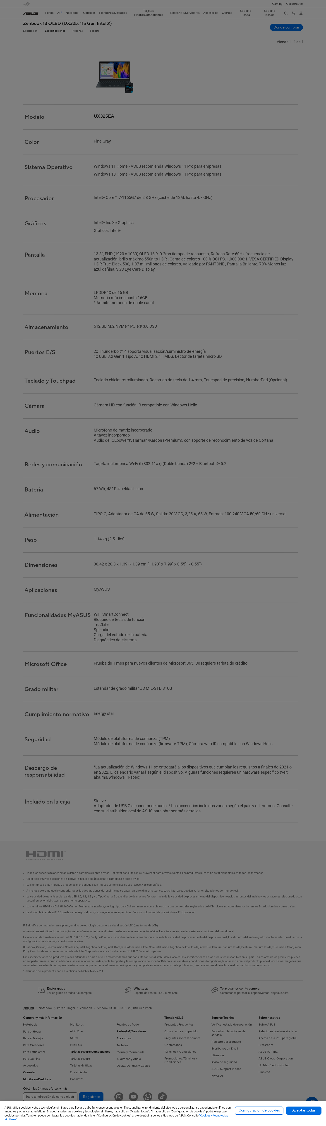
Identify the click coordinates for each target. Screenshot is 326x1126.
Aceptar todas (303, 1110)
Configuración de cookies (259, 1110)
